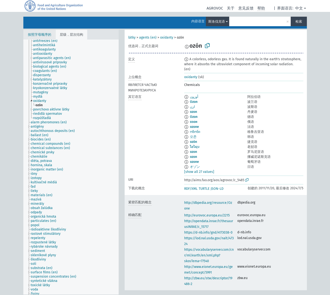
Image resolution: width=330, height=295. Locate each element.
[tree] (71, 167)
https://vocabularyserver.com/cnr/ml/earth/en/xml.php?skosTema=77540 (209, 255)
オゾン (195, 167)
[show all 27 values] (199, 172)
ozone (194, 127)
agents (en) (148, 37)
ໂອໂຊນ (194, 147)
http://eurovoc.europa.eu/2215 (207, 215)
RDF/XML (191, 189)
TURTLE (204, 189)
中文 (299, 8)
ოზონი (195, 132)
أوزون (194, 97)
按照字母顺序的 (39, 35)
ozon (193, 112)
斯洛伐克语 (216, 22)
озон (193, 122)
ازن (192, 107)
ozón (193, 142)
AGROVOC (215, 8)
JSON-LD (217, 189)
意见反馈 (246, 8)
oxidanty (166, 37)
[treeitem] (47, 41)
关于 (230, 8)
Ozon (194, 102)
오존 (193, 137)
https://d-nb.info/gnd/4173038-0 (208, 232)
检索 (298, 22)
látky (132, 37)
